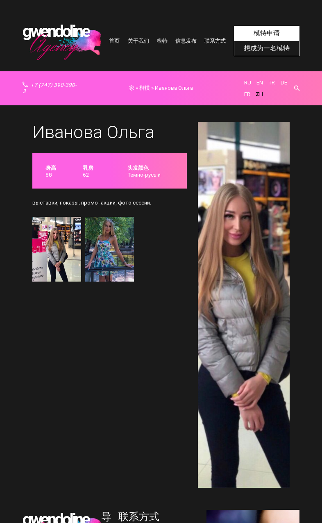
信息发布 (186, 41)
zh (259, 94)
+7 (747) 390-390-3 (50, 88)
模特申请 (266, 33)
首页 (114, 41)
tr (271, 83)
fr (247, 94)
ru (247, 83)
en (259, 83)
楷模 (144, 88)
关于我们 (138, 41)
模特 (162, 41)
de (284, 83)
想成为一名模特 (266, 48)
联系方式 (215, 41)
